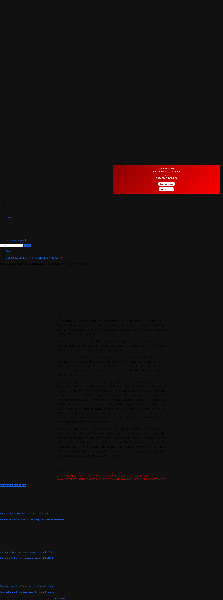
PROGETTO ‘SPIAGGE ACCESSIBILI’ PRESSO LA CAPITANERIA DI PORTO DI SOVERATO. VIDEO (111, 479)
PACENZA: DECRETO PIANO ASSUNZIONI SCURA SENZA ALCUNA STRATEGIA (103, 476)
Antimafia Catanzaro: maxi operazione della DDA (26, 552)
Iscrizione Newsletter (17, 240)
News (9, 217)
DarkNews (61, 598)
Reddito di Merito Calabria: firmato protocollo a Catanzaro (31, 513)
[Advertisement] (53, 161)
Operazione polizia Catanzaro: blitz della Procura (26, 586)
